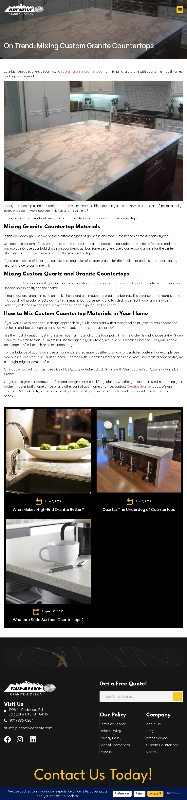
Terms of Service (113, 724)
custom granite (51, 244)
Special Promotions (115, 744)
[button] (180, 9)
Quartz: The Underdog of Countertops (139, 509)
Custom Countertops (162, 744)
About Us (153, 724)
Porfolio (106, 752)
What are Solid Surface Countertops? (48, 619)
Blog (150, 730)
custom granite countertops (81, 71)
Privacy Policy (110, 738)
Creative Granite (139, 386)
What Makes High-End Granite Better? (48, 509)
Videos (151, 752)
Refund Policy (110, 730)
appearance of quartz (127, 283)
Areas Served (156, 738)
